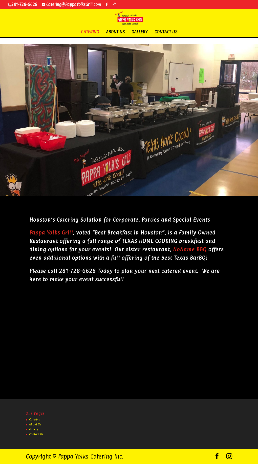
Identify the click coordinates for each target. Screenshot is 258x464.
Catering (90, 32)
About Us (115, 32)
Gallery (139, 32)
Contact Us (165, 32)
